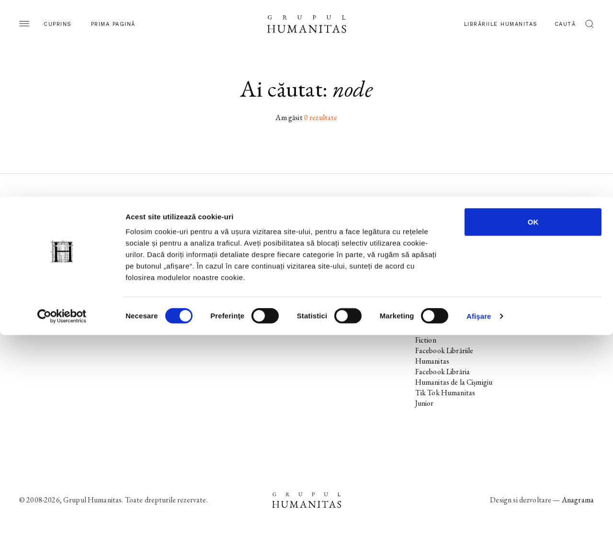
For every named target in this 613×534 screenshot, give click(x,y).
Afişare (478, 515)
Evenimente (37, 256)
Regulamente (535, 266)
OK (533, 421)
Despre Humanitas (345, 266)
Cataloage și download (350, 277)
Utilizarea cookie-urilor (549, 245)
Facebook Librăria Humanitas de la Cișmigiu (454, 377)
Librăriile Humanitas (501, 24)
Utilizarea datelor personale (541, 229)
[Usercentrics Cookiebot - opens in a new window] (62, 515)
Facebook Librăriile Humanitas (444, 355)
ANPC (524, 277)
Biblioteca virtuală (343, 245)
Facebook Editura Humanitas (442, 229)
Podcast (328, 235)
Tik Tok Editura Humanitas (439, 271)
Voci (223, 287)
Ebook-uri (331, 256)
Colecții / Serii (40, 266)
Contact (329, 287)
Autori (29, 277)
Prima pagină (113, 24)
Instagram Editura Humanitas (443, 250)
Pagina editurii (40, 224)
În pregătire (37, 245)
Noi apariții (36, 235)
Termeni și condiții (541, 256)
